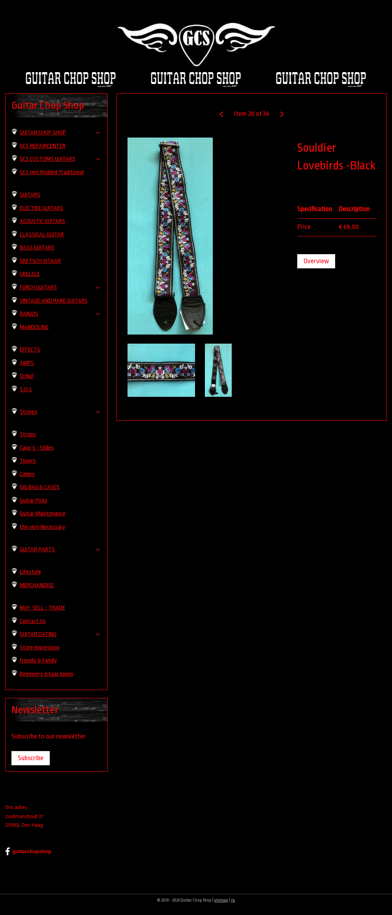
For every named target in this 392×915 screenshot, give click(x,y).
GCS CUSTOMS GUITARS (60, 159)
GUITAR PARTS (60, 549)
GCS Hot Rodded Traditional (52, 172)
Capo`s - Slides (37, 447)
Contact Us (33, 621)
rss (233, 900)
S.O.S (26, 389)
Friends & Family (38, 660)
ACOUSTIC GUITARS (42, 221)
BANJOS (60, 314)
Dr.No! (27, 376)
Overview (316, 261)
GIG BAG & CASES (40, 487)
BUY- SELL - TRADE (42, 607)
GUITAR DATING (60, 634)
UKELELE (30, 274)
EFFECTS (30, 349)
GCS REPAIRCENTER (43, 146)
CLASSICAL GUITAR (42, 234)
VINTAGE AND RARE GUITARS (54, 301)
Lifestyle (30, 572)
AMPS (27, 363)
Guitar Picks (33, 500)
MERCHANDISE (37, 585)
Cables (27, 474)
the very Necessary (42, 527)
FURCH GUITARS (60, 287)
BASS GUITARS (37, 247)
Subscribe (30, 758)
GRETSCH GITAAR (40, 261)
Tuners (28, 461)
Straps (28, 434)
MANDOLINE (34, 327)
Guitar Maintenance (43, 513)
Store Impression (40, 647)
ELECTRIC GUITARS (41, 208)
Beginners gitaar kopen (46, 674)
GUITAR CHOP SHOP (60, 132)
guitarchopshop (28, 851)
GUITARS (30, 195)
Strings (60, 412)
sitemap (221, 900)
